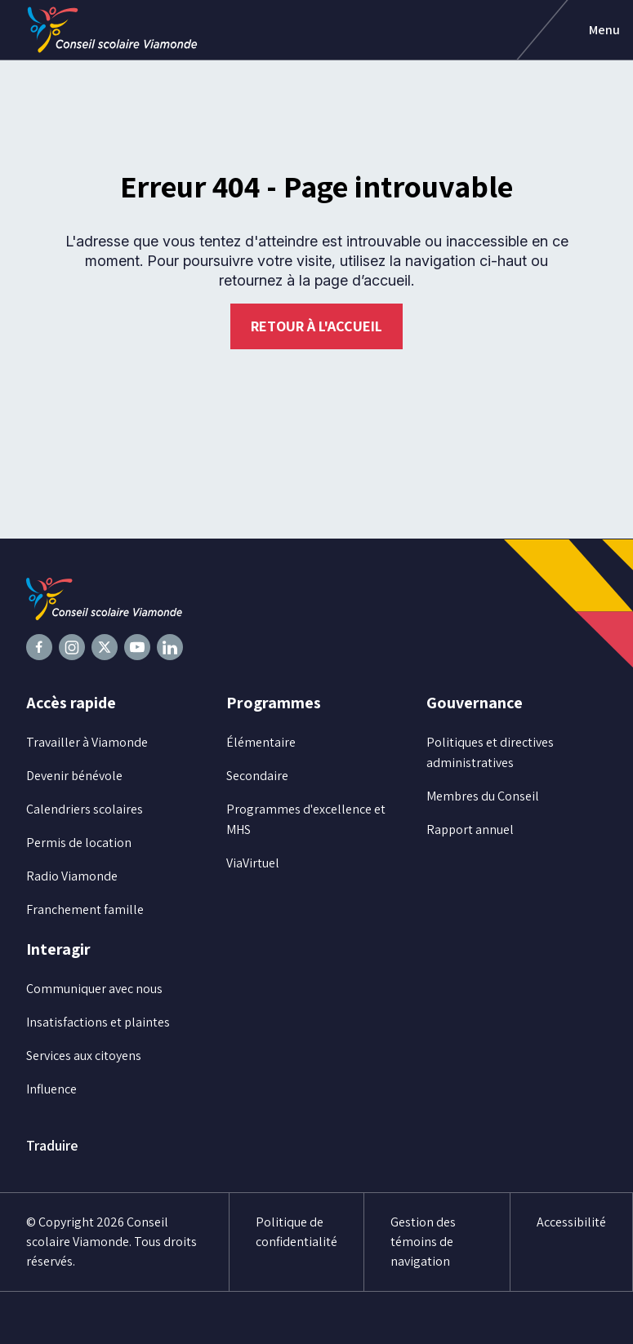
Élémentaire (261, 742)
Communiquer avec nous (94, 988)
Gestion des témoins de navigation (423, 1241)
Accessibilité (571, 1222)
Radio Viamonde (72, 876)
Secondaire (257, 775)
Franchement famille (85, 909)
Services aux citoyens (83, 1055)
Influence (51, 1089)
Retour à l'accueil (316, 326)
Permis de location (79, 842)
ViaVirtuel (252, 863)
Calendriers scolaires (84, 809)
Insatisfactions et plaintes (98, 1022)
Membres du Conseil (482, 796)
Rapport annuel (470, 829)
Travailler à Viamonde (87, 742)
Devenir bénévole (74, 775)
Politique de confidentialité (296, 1231)
